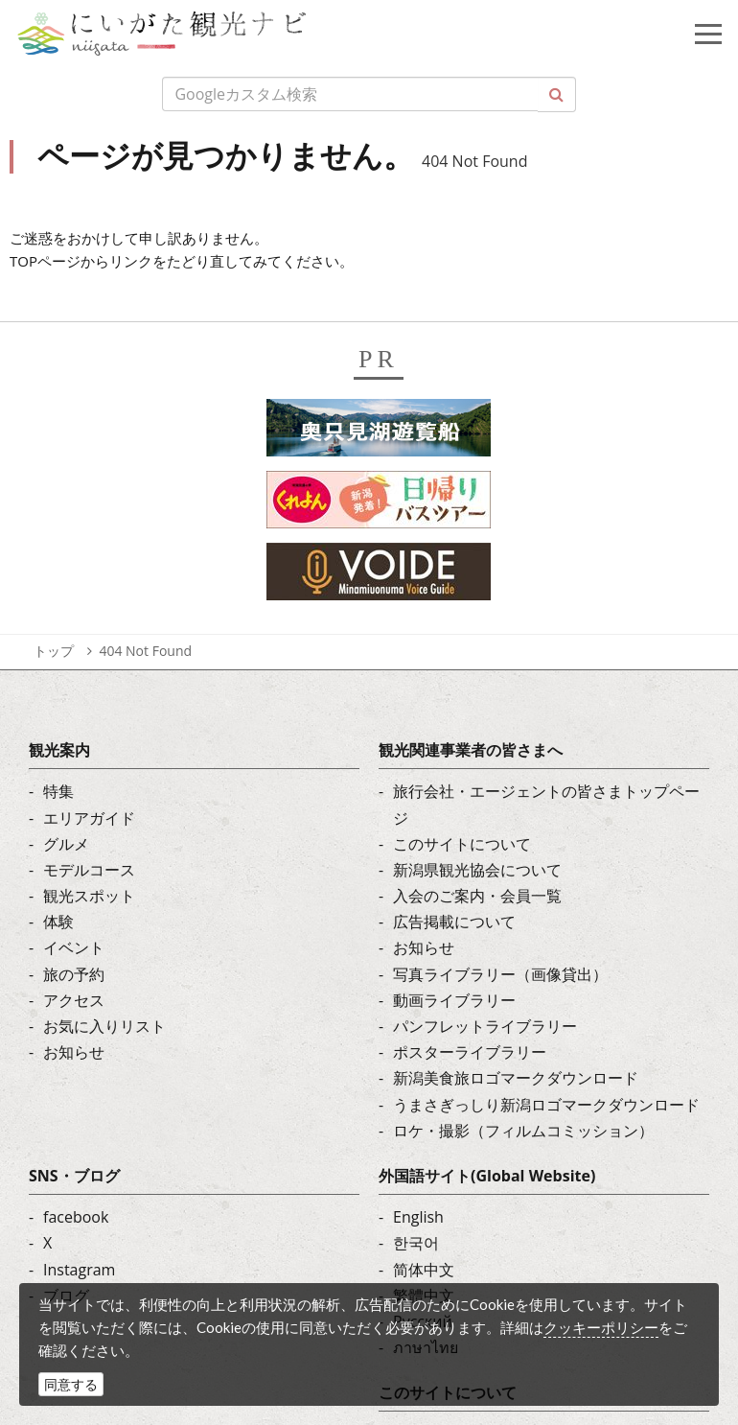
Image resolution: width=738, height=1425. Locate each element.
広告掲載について (454, 921)
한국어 (416, 1242)
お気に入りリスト (104, 1026)
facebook (75, 1216)
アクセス (73, 1000)
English (418, 1216)
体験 (58, 921)
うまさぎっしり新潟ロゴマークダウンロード (546, 1104)
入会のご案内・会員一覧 (477, 895)
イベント (73, 947)
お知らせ (73, 1052)
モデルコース (89, 869)
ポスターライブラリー (469, 1052)
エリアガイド (89, 818)
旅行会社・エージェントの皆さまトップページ (546, 804)
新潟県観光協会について (477, 869)
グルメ (66, 843)
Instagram (79, 1269)
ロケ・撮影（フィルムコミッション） (523, 1130)
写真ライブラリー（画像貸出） (500, 974)
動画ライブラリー (454, 1000)
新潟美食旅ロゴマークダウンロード (515, 1077)
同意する (71, 1384)
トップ (54, 651)
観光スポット (89, 895)
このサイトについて (462, 843)
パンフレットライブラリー (485, 1026)
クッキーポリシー (600, 1327)
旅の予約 (73, 974)
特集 (58, 791)
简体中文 (423, 1269)
